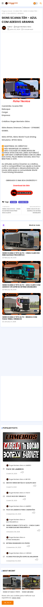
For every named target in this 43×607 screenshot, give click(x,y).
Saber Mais (16, 598)
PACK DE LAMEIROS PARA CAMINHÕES (20, 510)
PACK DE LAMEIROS (15, 469)
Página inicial (7, 11)
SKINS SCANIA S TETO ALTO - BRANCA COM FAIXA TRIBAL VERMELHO (19, 318)
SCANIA (13, 202)
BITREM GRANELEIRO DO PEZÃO (18, 543)
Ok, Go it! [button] (7, 603)
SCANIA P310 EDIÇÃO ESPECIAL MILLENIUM (22, 557)
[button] (40, 3)
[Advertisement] (21, 55)
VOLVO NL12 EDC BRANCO (16, 496)
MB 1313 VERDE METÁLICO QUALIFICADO (21, 483)
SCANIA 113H (17, 11)
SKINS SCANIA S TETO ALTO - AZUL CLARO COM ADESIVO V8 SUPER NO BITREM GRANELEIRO (21, 286)
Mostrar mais (34, 225)
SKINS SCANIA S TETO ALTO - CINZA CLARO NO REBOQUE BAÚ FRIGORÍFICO (21, 254)
